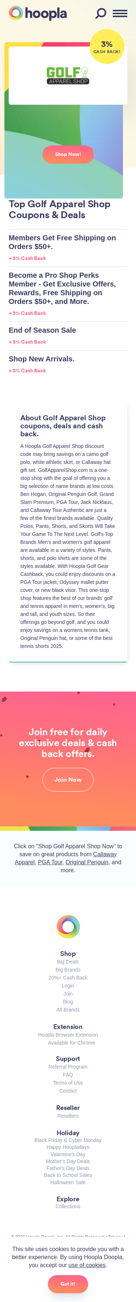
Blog (68, 1002)
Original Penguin (87, 862)
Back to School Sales (68, 1175)
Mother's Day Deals (68, 1161)
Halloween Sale (68, 1182)
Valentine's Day (68, 1154)
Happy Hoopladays (67, 1147)
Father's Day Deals (68, 1168)
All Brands (68, 1010)
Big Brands (67, 970)
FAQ (68, 1075)
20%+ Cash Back (68, 978)
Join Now (68, 780)
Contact (68, 1091)
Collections (67, 1206)
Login (68, 986)
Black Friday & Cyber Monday (68, 1140)
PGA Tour (50, 862)
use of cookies (87, 1265)
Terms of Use (68, 1083)
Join (68, 994)
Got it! (68, 1283)
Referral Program (68, 1067)
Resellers (67, 1116)
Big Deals (68, 962)
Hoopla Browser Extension (68, 1035)
